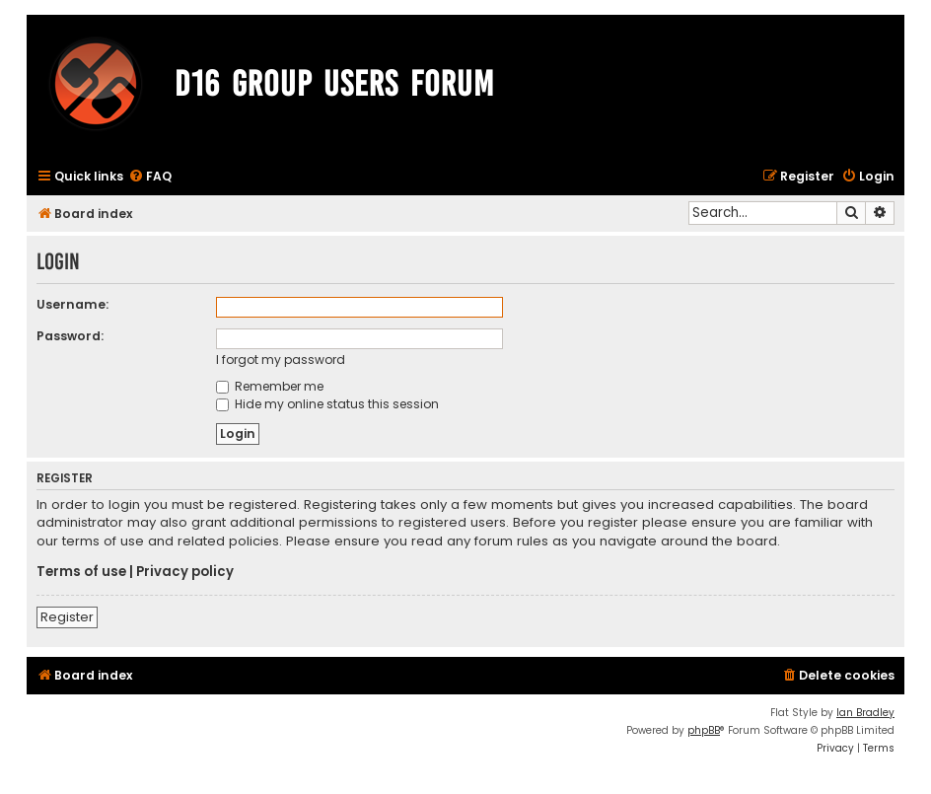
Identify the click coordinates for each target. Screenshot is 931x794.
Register (67, 617)
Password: (70, 335)
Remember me (269, 386)
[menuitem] (150, 177)
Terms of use (81, 572)
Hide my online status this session (327, 404)
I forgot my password (280, 359)
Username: (72, 304)
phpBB (703, 730)
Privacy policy (185, 572)
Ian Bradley (865, 712)
